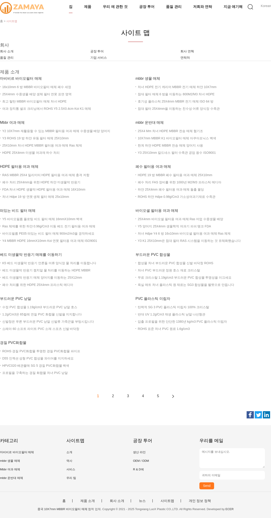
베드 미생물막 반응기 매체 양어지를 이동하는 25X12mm (42, 277)
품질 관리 (173, 7)
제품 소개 (87, 500)
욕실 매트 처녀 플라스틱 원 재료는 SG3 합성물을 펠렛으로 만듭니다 (186, 285)
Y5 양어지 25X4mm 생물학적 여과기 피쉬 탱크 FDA (174, 226)
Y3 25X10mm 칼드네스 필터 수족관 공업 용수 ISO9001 (177, 152)
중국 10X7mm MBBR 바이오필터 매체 (62, 509)
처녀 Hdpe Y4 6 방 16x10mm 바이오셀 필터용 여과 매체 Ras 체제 (184, 233)
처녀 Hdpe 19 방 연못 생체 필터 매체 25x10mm (35, 196)
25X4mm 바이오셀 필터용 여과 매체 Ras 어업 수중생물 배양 (180, 219)
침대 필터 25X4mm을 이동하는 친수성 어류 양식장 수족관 (179, 108)
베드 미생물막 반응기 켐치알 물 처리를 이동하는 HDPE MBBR (46, 270)
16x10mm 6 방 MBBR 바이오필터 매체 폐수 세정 (36, 87)
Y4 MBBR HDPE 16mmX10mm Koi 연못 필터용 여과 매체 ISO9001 (49, 241)
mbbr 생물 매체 (148, 78)
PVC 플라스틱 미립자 (153, 299)
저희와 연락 (202, 7)
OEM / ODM (141, 460)
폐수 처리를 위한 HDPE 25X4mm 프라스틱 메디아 (37, 285)
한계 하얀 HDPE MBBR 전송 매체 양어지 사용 (170, 145)
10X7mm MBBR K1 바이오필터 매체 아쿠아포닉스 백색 (177, 138)
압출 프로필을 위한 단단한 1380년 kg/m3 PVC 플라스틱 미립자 (182, 321)
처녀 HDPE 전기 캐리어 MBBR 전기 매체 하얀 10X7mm (177, 87)
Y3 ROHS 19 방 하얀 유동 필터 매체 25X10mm (35, 138)
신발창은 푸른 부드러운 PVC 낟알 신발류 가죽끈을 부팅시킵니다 (48, 321)
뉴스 (142, 500)
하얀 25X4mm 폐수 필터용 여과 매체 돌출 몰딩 (171, 189)
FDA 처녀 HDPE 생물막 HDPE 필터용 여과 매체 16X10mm (43, 189)
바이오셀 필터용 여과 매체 (157, 210)
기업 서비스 (98, 57)
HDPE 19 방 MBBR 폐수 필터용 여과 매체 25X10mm (175, 175)
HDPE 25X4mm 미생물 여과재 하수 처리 (31, 152)
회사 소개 (7, 51)
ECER (229, 509)
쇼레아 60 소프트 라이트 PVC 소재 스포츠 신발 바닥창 (40, 329)
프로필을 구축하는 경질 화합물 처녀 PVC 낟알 (35, 373)
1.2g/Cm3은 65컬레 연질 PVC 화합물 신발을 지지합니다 (42, 314)
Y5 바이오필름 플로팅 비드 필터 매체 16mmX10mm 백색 (42, 219)
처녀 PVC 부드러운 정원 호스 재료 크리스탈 (169, 270)
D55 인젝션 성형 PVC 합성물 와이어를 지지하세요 (38, 358)
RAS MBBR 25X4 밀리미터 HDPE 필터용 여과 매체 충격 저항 (45, 175)
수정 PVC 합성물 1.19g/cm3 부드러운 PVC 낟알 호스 (39, 307)
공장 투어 (146, 7)
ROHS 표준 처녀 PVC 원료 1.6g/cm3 (164, 329)
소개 (69, 452)
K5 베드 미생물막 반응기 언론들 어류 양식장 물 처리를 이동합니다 (49, 263)
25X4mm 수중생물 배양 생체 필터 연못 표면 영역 (37, 94)
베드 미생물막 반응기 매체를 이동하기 (31, 255)
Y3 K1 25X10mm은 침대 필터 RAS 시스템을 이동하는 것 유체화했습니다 (189, 241)
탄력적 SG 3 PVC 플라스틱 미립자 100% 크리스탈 (173, 307)
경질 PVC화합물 (13, 343)
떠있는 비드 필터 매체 (17, 210)
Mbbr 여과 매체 (12, 122)
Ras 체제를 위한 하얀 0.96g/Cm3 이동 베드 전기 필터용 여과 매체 (48, 226)
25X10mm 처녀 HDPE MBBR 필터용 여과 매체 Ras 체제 (42, 145)
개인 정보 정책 (200, 500)
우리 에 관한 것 (115, 7)
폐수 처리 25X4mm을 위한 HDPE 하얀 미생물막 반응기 (41, 182)
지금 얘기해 (233, 7)
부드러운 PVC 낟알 (15, 299)
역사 (69, 460)
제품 (87, 7)
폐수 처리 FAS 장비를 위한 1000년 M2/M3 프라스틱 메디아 (179, 182)
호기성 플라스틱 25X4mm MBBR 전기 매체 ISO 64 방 (175, 101)
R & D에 (138, 469)
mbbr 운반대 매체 (150, 122)
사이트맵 (167, 500)
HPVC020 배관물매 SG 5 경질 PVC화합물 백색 (35, 365)
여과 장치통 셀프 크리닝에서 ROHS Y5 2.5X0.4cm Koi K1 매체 (46, 108)
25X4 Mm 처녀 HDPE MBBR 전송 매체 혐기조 (170, 131)
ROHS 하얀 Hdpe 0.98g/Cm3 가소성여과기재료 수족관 (176, 196)
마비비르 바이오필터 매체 (21, 78)
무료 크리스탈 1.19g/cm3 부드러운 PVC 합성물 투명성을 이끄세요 (184, 277)
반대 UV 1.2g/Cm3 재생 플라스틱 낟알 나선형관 (171, 314)
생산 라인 (139, 452)
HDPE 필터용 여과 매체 (19, 166)
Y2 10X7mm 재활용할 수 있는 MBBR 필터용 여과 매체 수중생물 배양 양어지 (56, 131)
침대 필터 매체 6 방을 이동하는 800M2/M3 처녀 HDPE (176, 94)
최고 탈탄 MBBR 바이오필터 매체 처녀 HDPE (34, 101)
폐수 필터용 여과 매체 (153, 166)
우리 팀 (71, 478)
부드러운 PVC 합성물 (153, 255)
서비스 (70, 469)
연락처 (185, 57)
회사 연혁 (187, 51)
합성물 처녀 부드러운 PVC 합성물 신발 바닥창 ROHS (175, 263)
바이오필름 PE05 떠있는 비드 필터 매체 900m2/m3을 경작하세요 (48, 233)
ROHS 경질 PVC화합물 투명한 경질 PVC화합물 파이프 (41, 351)
